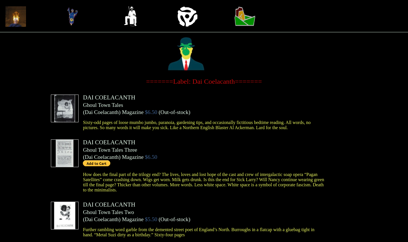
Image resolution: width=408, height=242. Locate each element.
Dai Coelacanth (102, 112)
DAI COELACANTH (109, 97)
